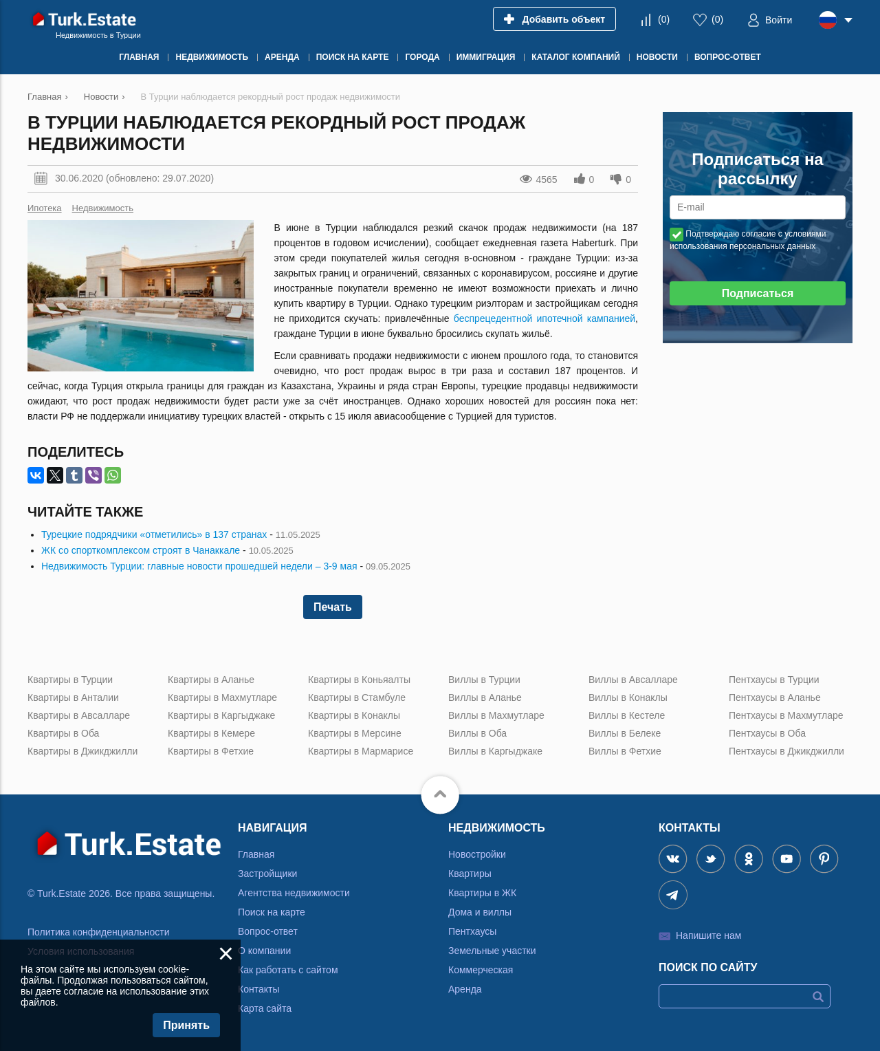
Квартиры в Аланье (211, 679)
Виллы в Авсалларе (633, 679)
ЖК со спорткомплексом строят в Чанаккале (140, 550)
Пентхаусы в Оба (767, 733)
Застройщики (267, 873)
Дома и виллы (480, 912)
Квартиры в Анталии (73, 697)
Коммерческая (480, 969)
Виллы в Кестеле (626, 715)
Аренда (465, 989)
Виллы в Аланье (485, 697)
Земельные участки (492, 950)
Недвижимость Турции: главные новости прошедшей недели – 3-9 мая (199, 566)
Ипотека (45, 208)
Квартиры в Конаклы (354, 715)
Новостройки (477, 854)
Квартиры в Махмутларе (222, 697)
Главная (256, 854)
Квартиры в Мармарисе (360, 751)
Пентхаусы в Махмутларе (786, 715)
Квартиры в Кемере (211, 733)
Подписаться (758, 293)
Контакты (258, 989)
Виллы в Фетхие (624, 751)
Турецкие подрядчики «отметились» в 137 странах (154, 534)
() (664, 19)
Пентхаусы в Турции (774, 679)
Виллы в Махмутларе (496, 715)
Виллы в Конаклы (628, 697)
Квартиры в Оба (63, 733)
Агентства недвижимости (294, 892)
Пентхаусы (472, 931)
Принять (186, 1025)
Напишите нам (708, 935)
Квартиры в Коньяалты (359, 679)
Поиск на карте (271, 912)
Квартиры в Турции (70, 679)
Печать (333, 607)
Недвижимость (102, 208)
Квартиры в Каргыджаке (221, 715)
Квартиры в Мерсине (355, 733)
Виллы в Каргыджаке (495, 751)
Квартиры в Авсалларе (79, 715)
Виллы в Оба (477, 733)
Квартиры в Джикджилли (83, 751)
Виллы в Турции (484, 679)
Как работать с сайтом (288, 969)
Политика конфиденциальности (99, 932)
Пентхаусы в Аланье (775, 697)
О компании (264, 950)
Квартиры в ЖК (482, 892)
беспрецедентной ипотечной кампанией (544, 318)
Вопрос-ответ (268, 931)
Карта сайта (265, 1008)
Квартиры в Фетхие (211, 751)
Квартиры (470, 873)
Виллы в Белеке (624, 733)
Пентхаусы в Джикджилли (786, 751)
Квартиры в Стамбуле (357, 697)
